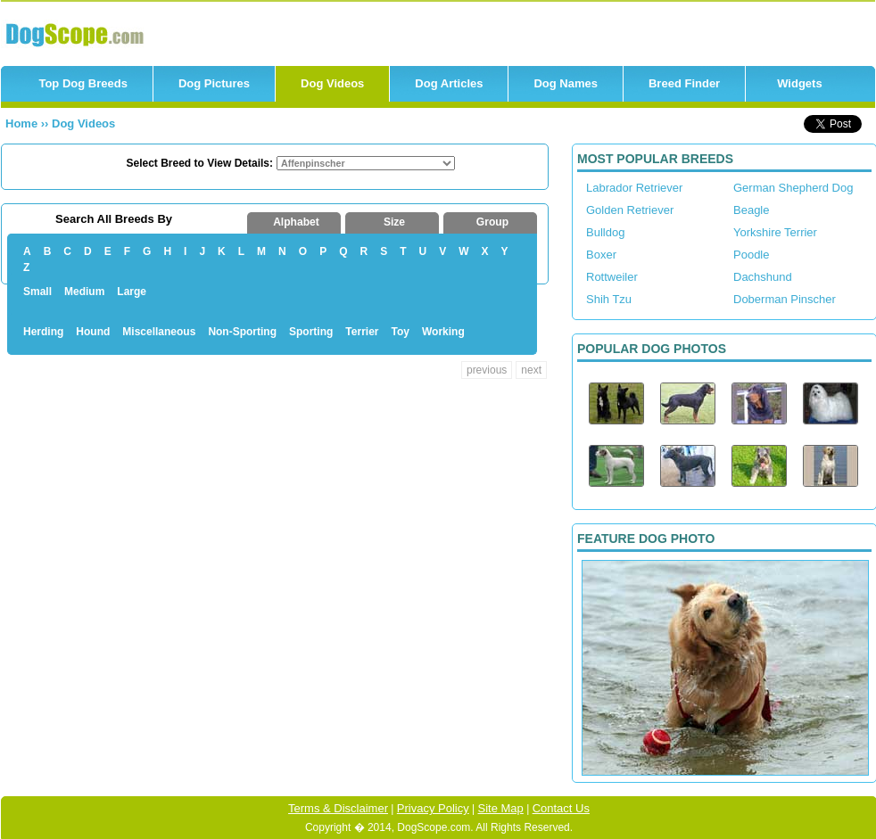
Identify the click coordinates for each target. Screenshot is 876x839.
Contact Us (561, 808)
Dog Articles (449, 83)
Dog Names (565, 83)
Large (131, 291)
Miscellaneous (158, 331)
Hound (93, 331)
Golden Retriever (630, 210)
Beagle (751, 210)
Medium (84, 291)
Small (37, 291)
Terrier (361, 331)
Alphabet (296, 222)
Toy (400, 331)
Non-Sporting (242, 331)
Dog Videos (332, 83)
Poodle (751, 254)
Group (492, 222)
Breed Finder (684, 83)
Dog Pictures (214, 83)
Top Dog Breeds (82, 83)
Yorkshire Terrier (775, 232)
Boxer (601, 254)
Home (23, 123)
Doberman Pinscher (784, 299)
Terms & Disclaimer (338, 808)
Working (443, 331)
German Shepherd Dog (793, 187)
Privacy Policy (433, 808)
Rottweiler (612, 277)
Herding (43, 331)
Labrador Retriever (634, 187)
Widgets (799, 83)
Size (394, 222)
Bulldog (605, 232)
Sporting (311, 331)
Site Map (501, 808)
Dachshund (762, 277)
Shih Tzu (609, 299)
